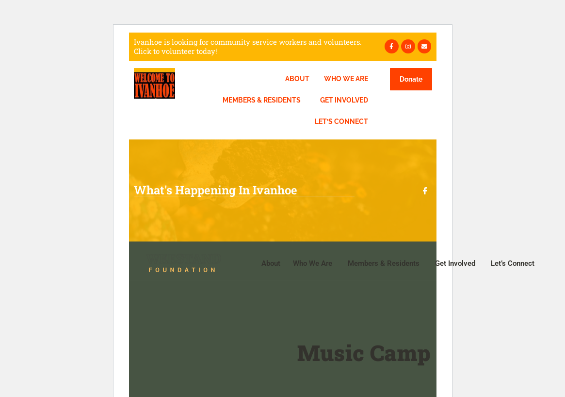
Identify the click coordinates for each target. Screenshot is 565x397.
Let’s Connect (341, 121)
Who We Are (346, 79)
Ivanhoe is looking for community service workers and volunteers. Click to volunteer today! (248, 46)
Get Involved (344, 100)
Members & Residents (262, 100)
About (297, 79)
